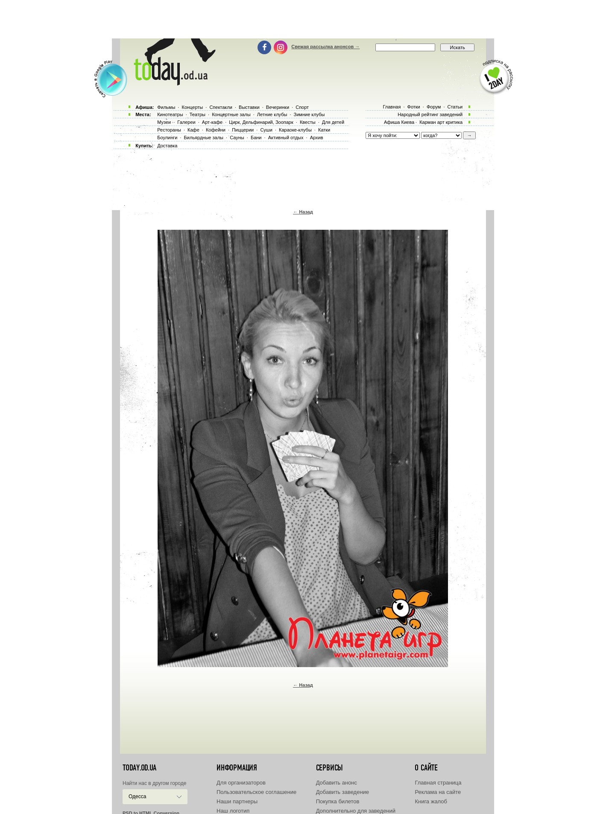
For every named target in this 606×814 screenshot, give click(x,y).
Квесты (308, 122)
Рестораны (169, 129)
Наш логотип (233, 811)
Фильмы (166, 107)
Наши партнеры (237, 801)
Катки (324, 129)
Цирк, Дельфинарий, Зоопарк (261, 122)
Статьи (455, 106)
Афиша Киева (399, 122)
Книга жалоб (431, 801)
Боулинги (167, 137)
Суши (266, 129)
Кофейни (215, 129)
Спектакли (220, 107)
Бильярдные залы (203, 137)
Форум (434, 106)
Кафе (193, 129)
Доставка (167, 145)
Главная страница (438, 782)
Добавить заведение (342, 792)
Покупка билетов (338, 801)
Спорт (302, 107)
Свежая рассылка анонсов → (325, 46)
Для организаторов (241, 782)
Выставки (249, 107)
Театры (197, 114)
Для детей (333, 122)
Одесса (137, 796)
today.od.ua (139, 768)
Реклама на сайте (438, 792)
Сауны (237, 137)
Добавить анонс (336, 782)
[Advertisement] (303, 19)
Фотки (413, 106)
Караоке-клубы (295, 129)
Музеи (164, 122)
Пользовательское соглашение (256, 792)
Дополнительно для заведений (355, 811)
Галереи (186, 122)
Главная (392, 106)
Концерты (192, 107)
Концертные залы (231, 114)
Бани (256, 137)
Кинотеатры (170, 114)
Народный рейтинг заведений (430, 114)
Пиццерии (243, 129)
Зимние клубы (309, 114)
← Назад (303, 211)
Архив (316, 137)
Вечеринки (277, 107)
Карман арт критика (441, 122)
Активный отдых (286, 137)
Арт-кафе (212, 122)
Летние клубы (272, 114)
